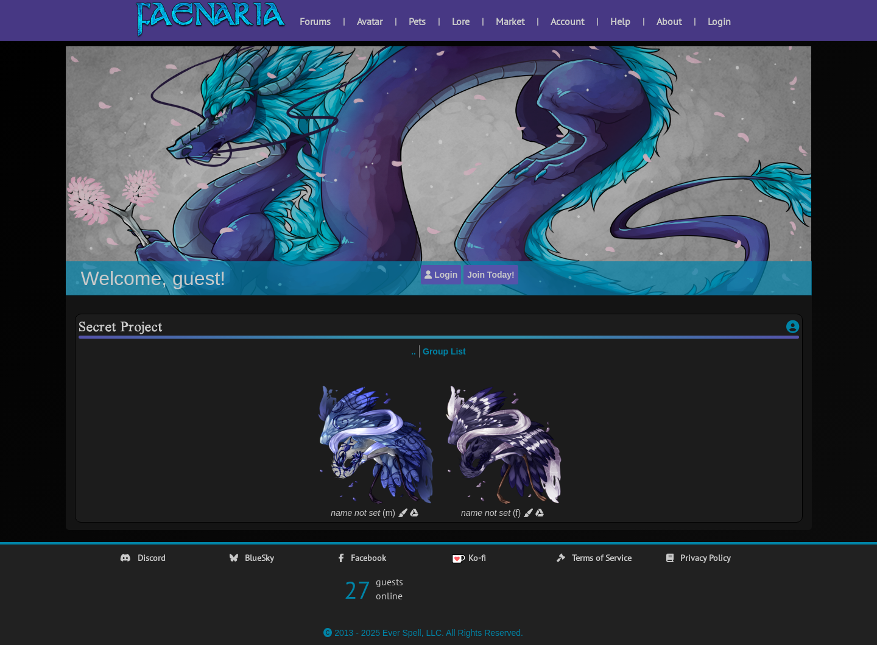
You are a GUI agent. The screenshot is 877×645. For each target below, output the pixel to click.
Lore (461, 21)
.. (413, 351)
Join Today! (491, 275)
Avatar (369, 21)
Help (620, 21)
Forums (315, 21)
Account (567, 21)
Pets (417, 21)
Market (510, 21)
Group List (444, 351)
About (669, 21)
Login (719, 21)
